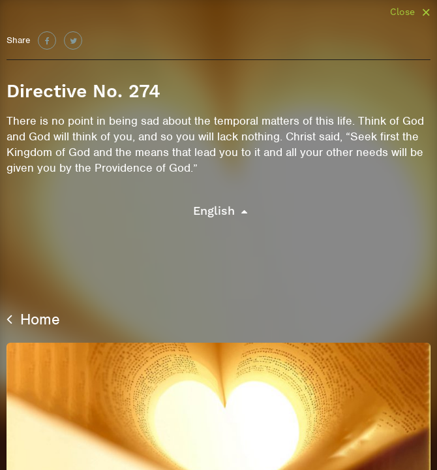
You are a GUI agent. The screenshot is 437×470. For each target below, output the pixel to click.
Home (33, 319)
